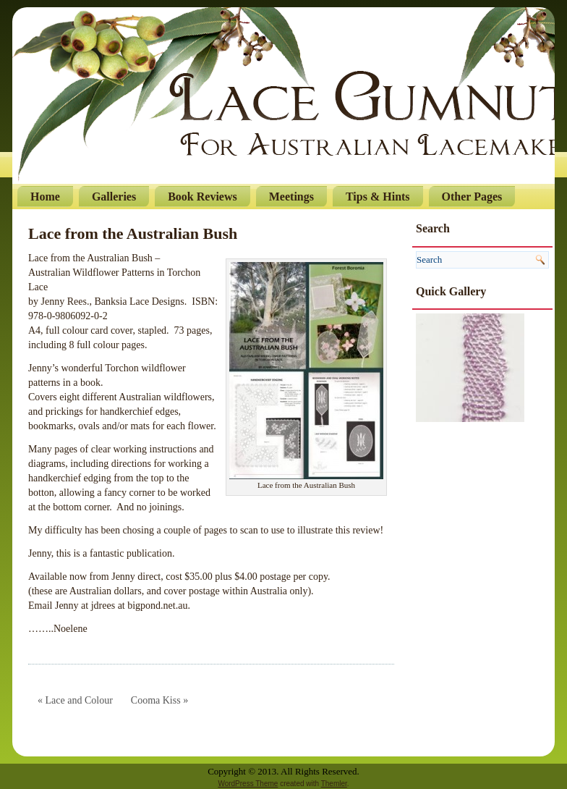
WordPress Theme (248, 784)
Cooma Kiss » (159, 700)
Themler (334, 784)
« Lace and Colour (75, 700)
